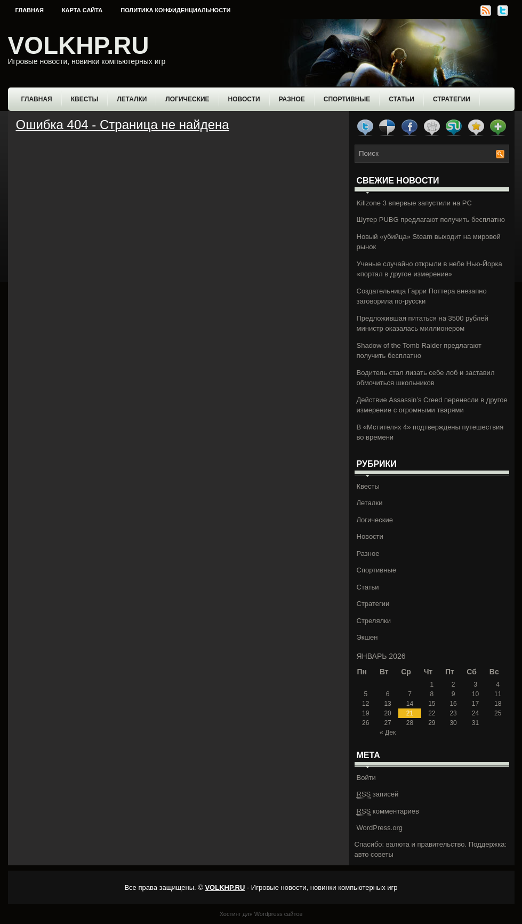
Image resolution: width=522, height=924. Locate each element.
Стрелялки (374, 621)
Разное (292, 99)
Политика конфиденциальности (175, 10)
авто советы (374, 854)
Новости (244, 99)
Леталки (132, 99)
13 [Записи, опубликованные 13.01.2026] (387, 703)
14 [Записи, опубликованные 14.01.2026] (409, 703)
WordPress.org (380, 828)
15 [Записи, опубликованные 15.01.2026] (431, 703)
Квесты (84, 99)
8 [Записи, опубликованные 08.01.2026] (432, 694)
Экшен (367, 637)
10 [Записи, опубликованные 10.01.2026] (475, 694)
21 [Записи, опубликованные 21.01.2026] (409, 713)
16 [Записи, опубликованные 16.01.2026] (452, 703)
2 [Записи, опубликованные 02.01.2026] (453, 684)
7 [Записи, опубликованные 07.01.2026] (410, 694)
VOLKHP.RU (78, 45)
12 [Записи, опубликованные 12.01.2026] (365, 703)
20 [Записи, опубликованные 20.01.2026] (387, 713)
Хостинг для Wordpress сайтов (261, 914)
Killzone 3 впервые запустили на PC (414, 203)
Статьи (401, 99)
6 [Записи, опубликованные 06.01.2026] (388, 694)
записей (378, 794)
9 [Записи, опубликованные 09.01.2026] (453, 694)
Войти (366, 778)
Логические (187, 99)
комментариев (388, 811)
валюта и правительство (425, 844)
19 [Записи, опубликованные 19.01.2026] (365, 713)
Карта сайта (82, 10)
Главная (29, 10)
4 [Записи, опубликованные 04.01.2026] (498, 684)
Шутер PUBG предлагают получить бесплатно (431, 220)
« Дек (388, 732)
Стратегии (451, 99)
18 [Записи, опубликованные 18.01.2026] (497, 703)
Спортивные (347, 99)
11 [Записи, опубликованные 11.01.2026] (497, 694)
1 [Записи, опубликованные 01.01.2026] (432, 684)
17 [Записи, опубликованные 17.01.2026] (475, 703)
